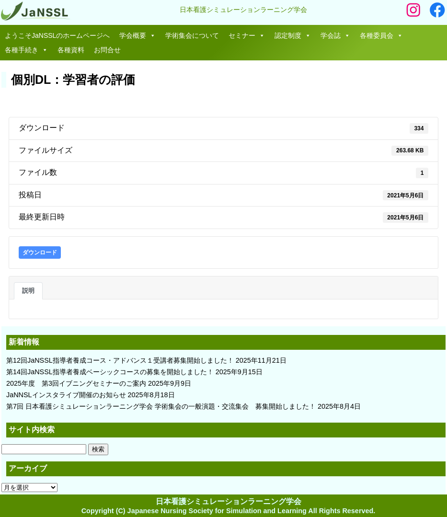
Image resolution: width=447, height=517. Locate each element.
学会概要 (137, 35)
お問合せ (107, 50)
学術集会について (192, 35)
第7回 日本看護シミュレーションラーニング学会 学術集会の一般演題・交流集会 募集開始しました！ (161, 406)
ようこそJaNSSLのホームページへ (57, 35)
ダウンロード (40, 252)
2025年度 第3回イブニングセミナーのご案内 (76, 383)
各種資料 (70, 50)
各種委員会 (381, 35)
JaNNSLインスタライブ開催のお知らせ (66, 395)
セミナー (247, 35)
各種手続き (26, 50)
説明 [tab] (28, 290)
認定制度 (293, 35)
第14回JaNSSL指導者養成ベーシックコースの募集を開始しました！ (110, 372)
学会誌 (335, 35)
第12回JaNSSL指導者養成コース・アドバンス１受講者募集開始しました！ (120, 360)
